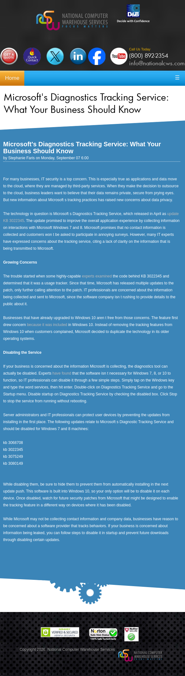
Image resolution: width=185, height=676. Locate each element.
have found (61, 373)
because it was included (47, 325)
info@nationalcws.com (157, 63)
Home (12, 78)
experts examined (97, 276)
